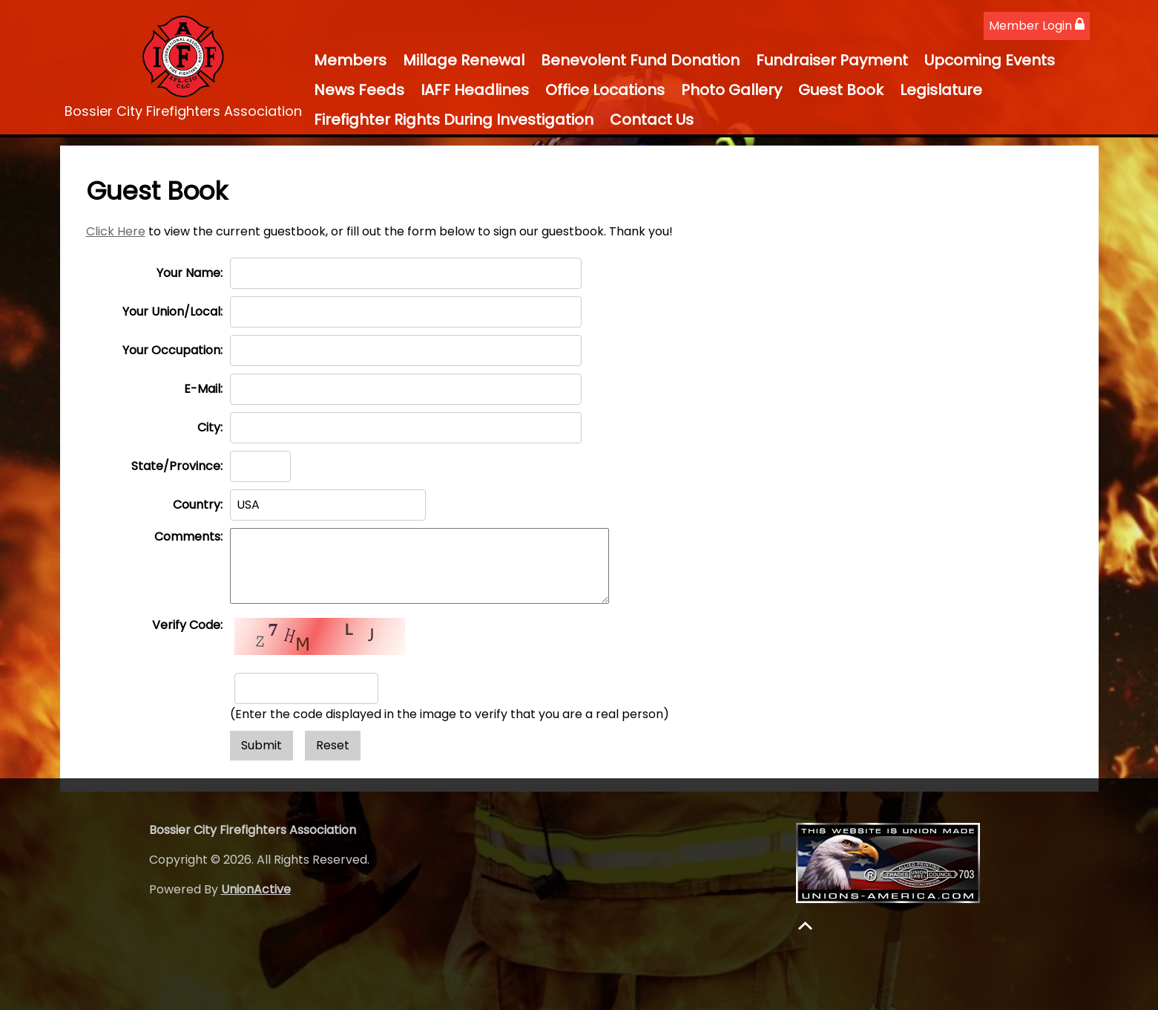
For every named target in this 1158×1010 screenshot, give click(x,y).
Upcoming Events (989, 60)
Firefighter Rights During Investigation (453, 119)
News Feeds (359, 89)
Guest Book (841, 89)
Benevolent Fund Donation (640, 60)
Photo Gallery (731, 89)
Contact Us (652, 119)
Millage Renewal (463, 60)
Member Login (1037, 25)
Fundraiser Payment (832, 60)
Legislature (941, 89)
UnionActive (256, 889)
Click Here (115, 231)
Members (350, 60)
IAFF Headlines (475, 89)
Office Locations (605, 89)
